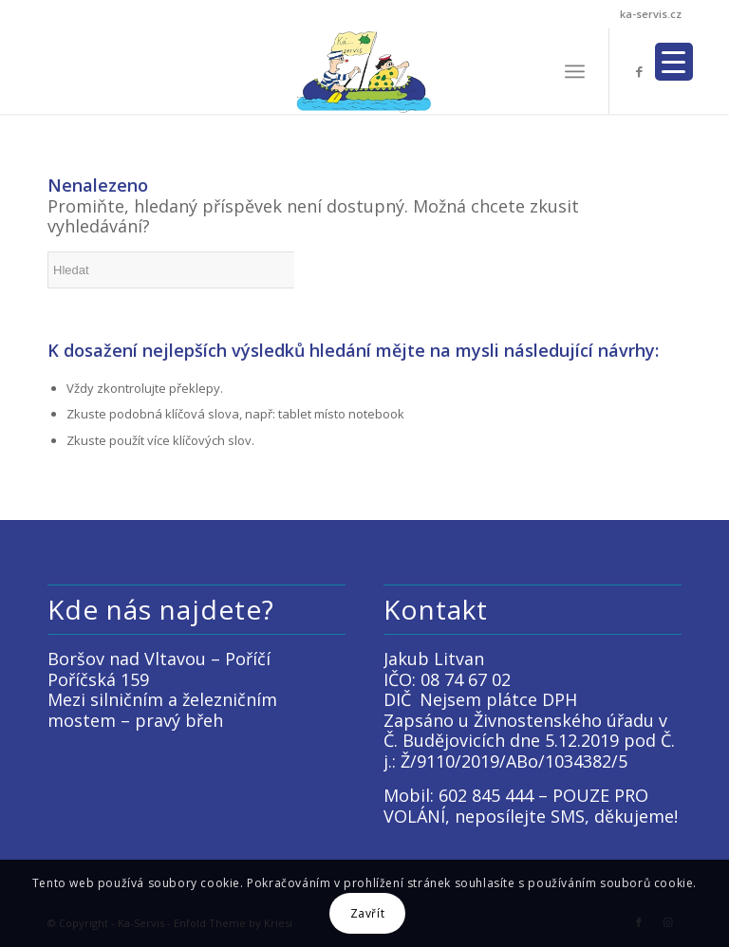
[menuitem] (575, 71)
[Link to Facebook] (639, 71)
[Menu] (575, 71)
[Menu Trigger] (674, 62)
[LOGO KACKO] (365, 71)
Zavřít (367, 913)
